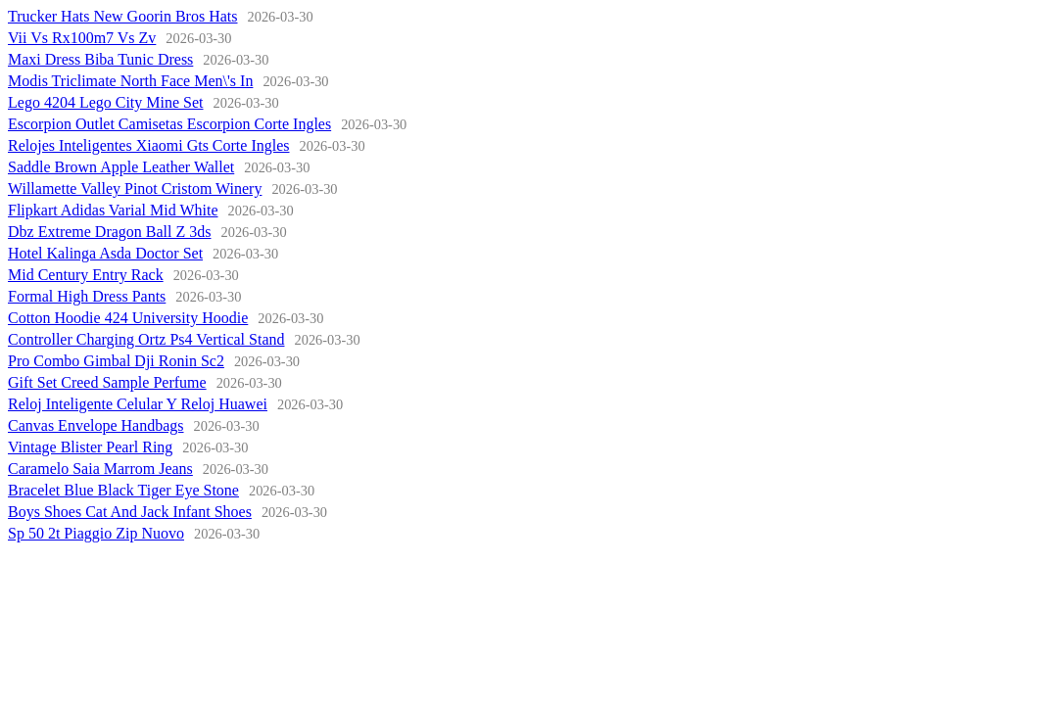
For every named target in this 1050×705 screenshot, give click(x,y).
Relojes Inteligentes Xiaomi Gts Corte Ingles (149, 145)
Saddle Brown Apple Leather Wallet (121, 167)
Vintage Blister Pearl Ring (90, 447)
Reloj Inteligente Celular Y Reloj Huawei (137, 404)
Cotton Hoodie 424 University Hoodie (128, 317)
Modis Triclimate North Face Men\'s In (130, 80)
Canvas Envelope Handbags (96, 425)
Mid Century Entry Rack (86, 274)
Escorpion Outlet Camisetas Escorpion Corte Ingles (169, 124)
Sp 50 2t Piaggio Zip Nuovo (96, 533)
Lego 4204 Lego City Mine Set (106, 102)
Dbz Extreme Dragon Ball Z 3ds (110, 231)
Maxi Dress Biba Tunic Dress (100, 59)
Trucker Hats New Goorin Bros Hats (123, 16)
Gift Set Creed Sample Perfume (107, 382)
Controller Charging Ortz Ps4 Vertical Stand (146, 339)
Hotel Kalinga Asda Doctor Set (105, 253)
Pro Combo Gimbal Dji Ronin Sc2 (116, 360)
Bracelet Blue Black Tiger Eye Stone (123, 490)
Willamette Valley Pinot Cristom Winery (135, 188)
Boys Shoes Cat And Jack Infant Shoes (130, 511)
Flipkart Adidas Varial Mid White (113, 210)
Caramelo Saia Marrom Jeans (100, 468)
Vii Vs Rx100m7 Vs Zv (82, 37)
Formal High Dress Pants (87, 296)
